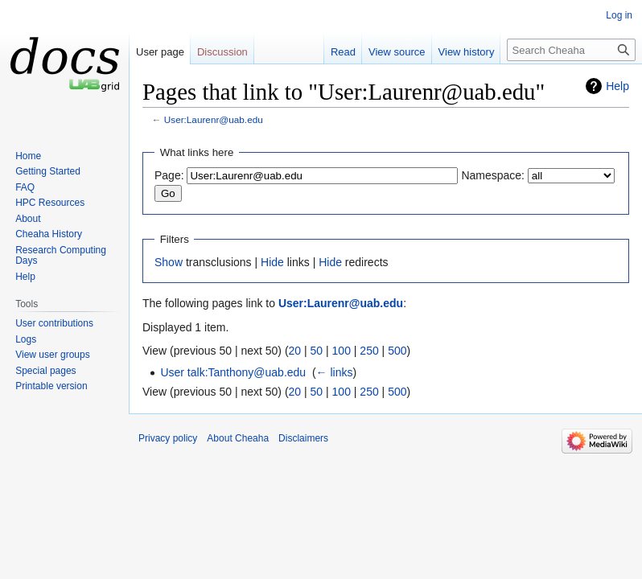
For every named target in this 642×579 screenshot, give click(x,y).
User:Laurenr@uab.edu (213, 119)
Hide (272, 262)
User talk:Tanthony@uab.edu (233, 372)
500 (397, 350)
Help (617, 86)
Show (168, 262)
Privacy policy (167, 438)
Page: (169, 175)
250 (369, 350)
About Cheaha (238, 438)
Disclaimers (303, 438)
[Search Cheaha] (571, 50)
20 (295, 350)
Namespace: (493, 175)
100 (341, 350)
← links (334, 372)
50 (317, 350)
